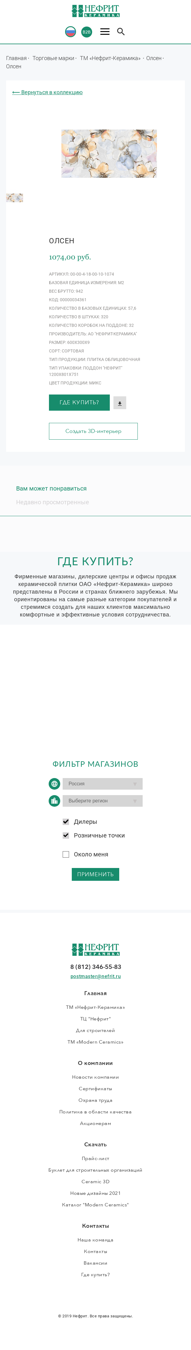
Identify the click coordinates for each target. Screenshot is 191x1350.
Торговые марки (53, 58)
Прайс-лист (95, 1158)
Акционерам (95, 1123)
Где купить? (79, 402)
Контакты (95, 1251)
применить (95, 874)
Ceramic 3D (95, 1181)
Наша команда (95, 1240)
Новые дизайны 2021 (95, 1193)
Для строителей (95, 1030)
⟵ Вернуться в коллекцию (47, 92)
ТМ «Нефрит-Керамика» (111, 58)
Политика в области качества (95, 1112)
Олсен (153, 58)
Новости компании (95, 1077)
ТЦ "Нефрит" (95, 1019)
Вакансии (95, 1263)
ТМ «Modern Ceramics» (95, 1042)
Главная (16, 58)
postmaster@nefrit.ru (96, 976)
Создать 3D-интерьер (93, 431)
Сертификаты (95, 1088)
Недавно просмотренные (52, 502)
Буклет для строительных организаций (95, 1170)
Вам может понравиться (51, 488)
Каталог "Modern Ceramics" (95, 1205)
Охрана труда (95, 1100)
